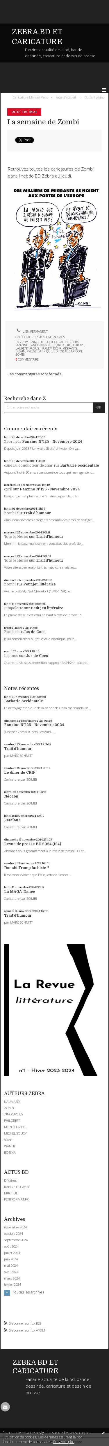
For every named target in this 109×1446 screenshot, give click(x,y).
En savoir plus (63, 1441)
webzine (31, 342)
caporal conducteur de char (28, 465)
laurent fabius (27, 348)
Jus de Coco (34, 632)
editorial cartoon (68, 351)
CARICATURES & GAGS (50, 337)
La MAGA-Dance (19, 892)
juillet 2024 (12, 1253)
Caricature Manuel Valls (30, 97)
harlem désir (50, 348)
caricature (63, 345)
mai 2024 (11, 1266)
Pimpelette (13, 608)
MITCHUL (11, 1193)
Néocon (11, 796)
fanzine (21, 345)
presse (32, 351)
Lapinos (11, 656)
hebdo (44, 342)
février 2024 (12, 1284)
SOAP (8, 1139)
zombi (20, 354)
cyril (8, 489)
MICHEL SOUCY (15, 1133)
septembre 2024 (16, 1240)
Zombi (10, 513)
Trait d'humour (37, 513)
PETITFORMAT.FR (16, 1199)
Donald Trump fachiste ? (26, 868)
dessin (20, 351)
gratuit (62, 342)
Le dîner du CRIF (19, 773)
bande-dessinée (41, 345)
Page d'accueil (66, 97)
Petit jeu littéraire (39, 584)
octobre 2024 (13, 1234)
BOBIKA (10, 1152)
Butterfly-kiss (94, 97)
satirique (45, 351)
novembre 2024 (15, 1227)
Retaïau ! (12, 820)
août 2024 (11, 1246)
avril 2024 (11, 1272)
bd (53, 342)
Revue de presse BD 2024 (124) (32, 844)
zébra (73, 342)
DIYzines (10, 1180)
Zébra (9, 442)
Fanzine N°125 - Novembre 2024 (52, 442)
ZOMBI (9, 1107)
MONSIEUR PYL (15, 1127)
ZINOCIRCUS (13, 1114)
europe (78, 345)
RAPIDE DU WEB (16, 1187)
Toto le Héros (16, 537)
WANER (9, 1146)
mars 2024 (12, 1278)
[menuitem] (31, 97)
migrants (69, 348)
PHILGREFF (12, 1120)
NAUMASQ (12, 1101)
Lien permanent (31, 331)
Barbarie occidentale (79, 465)
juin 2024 (11, 1259)
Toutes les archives (28, 1292)
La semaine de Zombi (43, 122)
